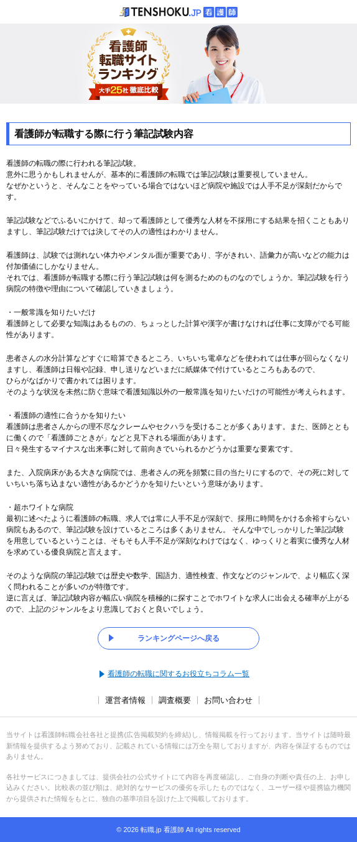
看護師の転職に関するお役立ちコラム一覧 (178, 673)
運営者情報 (125, 700)
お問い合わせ (228, 700)
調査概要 (175, 700)
